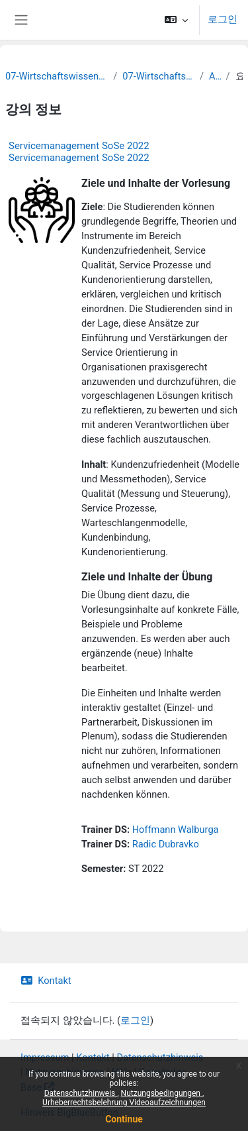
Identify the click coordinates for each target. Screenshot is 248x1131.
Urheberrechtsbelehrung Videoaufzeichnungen (124, 1102)
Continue (124, 1119)
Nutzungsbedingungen (161, 1093)
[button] (176, 20)
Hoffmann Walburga (175, 829)
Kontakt (46, 981)
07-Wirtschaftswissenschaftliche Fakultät (56, 76)
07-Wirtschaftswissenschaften (158, 76)
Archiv (215, 76)
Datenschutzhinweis (81, 1093)
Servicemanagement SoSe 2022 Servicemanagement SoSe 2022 (79, 152)
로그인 (222, 19)
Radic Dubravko (165, 844)
